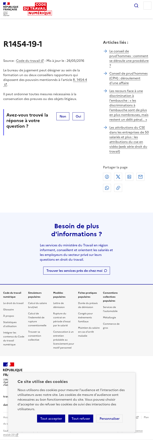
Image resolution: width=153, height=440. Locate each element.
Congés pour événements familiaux (85, 317)
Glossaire (8, 309)
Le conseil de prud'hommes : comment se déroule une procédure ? (129, 58)
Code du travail (28, 60)
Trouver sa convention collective (34, 336)
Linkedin (129, 177)
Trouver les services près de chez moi (74, 270)
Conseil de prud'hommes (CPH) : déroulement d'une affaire (128, 78)
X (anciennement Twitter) (118, 177)
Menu (147, 6)
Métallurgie (109, 317)
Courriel (140, 177)
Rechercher (136, 6)
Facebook (107, 177)
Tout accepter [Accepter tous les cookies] (51, 418)
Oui (78, 116)
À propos (8, 316)
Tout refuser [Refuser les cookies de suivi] (81, 418)
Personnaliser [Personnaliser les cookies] (110, 418)
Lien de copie (118, 188)
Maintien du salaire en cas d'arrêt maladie (89, 332)
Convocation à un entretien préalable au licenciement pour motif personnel (63, 340)
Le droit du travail (13, 303)
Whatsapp (107, 188)
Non (63, 116)
